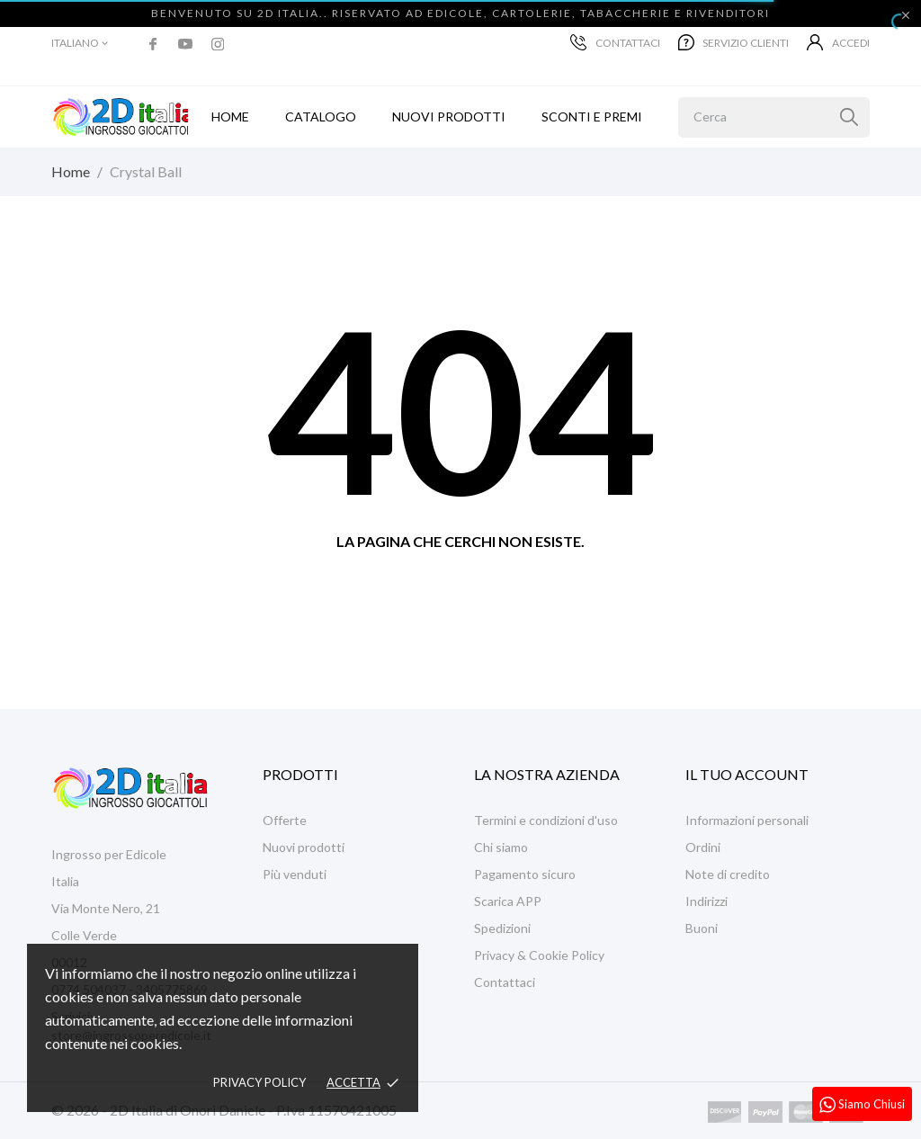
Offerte (285, 820)
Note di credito (727, 874)
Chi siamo (501, 847)
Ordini (702, 847)
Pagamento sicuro (525, 874)
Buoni (701, 928)
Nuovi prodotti (448, 116)
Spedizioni (502, 928)
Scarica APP (507, 901)
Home (230, 116)
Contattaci (615, 42)
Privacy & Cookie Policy (539, 955)
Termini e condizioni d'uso (546, 820)
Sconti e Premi (591, 116)
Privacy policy (259, 1082)
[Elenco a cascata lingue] (81, 43)
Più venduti (294, 874)
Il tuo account (747, 774)
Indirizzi (706, 901)
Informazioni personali (747, 820)
